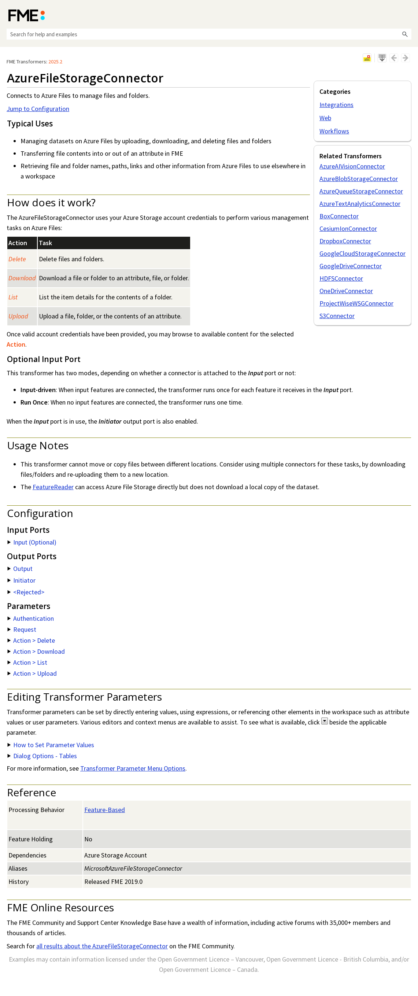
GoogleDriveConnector (350, 266)
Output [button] (20, 568)
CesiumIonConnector (348, 228)
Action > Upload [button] (32, 673)
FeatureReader (53, 487)
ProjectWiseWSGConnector (356, 303)
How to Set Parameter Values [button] (50, 745)
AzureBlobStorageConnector (358, 178)
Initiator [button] (21, 580)
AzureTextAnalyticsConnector (359, 203)
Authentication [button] (30, 618)
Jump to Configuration (38, 108)
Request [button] (21, 629)
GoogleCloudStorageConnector (362, 253)
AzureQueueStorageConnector (361, 191)
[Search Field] (209, 34)
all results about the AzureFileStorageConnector (102, 946)
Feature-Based (104, 809)
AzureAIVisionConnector (352, 166)
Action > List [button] (27, 662)
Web (325, 118)
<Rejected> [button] (25, 592)
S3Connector (337, 315)
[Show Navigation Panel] (407, 14)
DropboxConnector (345, 241)
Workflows (334, 131)
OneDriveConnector (346, 291)
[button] (404, 34)
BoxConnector (339, 216)
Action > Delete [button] (31, 640)
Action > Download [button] (36, 651)
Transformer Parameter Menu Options (132, 768)
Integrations (336, 104)
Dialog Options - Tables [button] (42, 756)
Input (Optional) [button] (31, 542)
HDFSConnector (341, 278)
